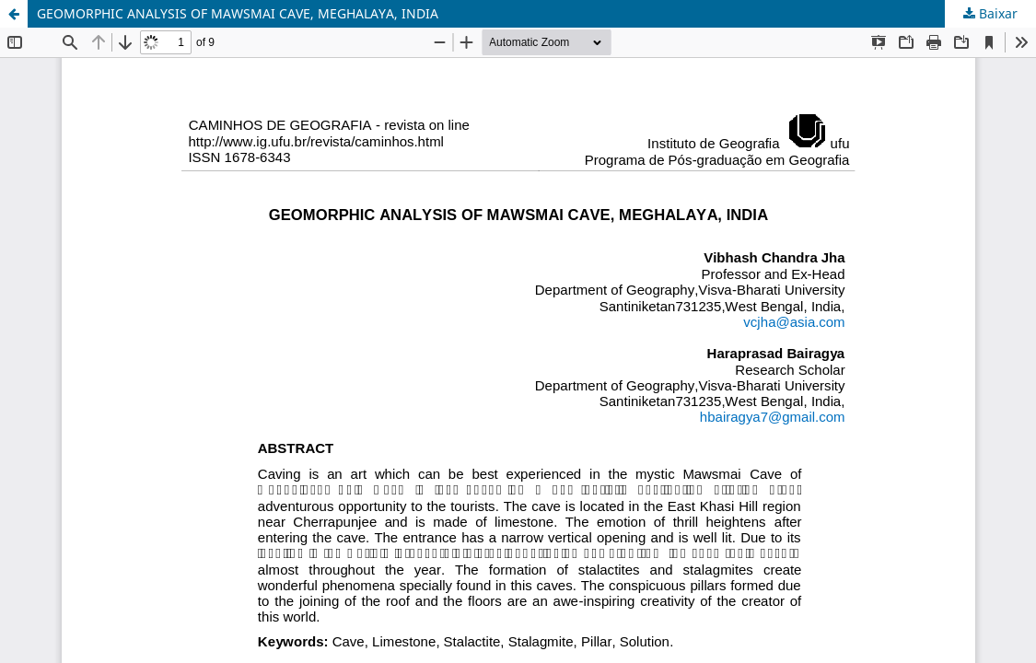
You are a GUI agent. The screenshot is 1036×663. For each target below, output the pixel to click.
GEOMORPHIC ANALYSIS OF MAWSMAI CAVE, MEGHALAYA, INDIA (237, 13)
